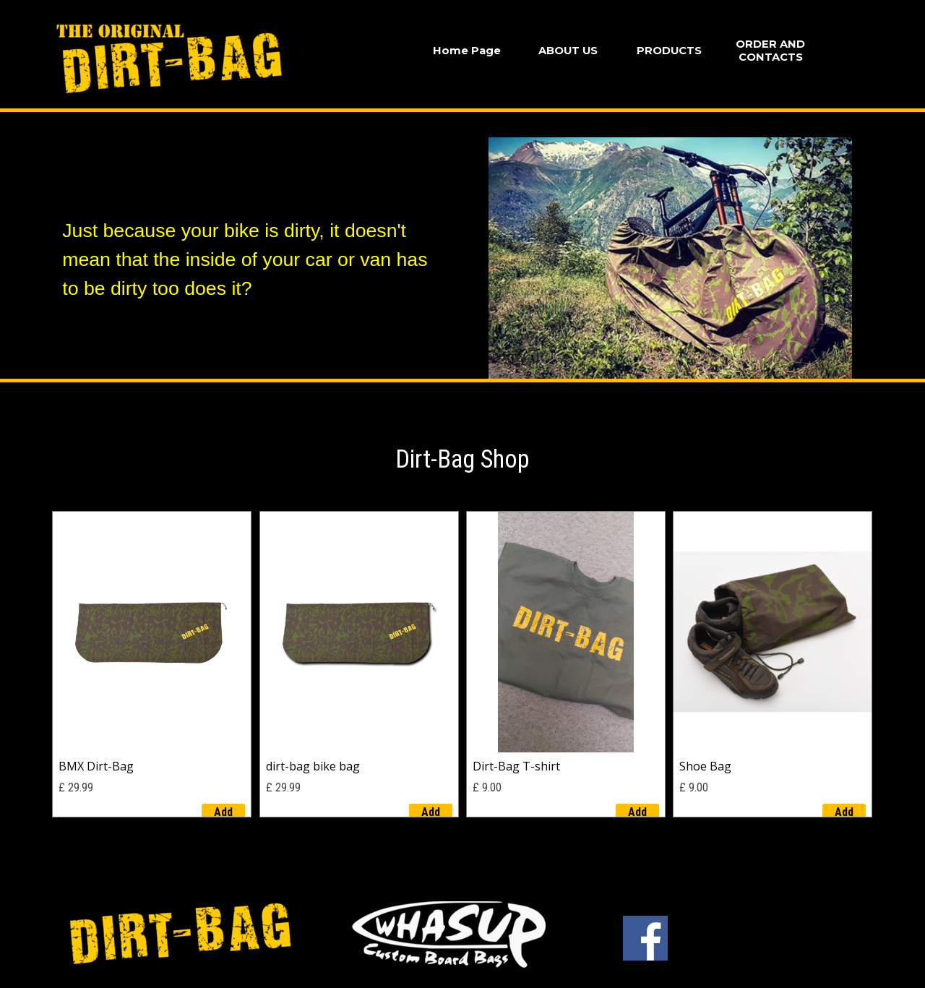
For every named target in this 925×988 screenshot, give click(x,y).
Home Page (467, 50)
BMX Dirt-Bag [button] (96, 766)
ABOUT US (568, 50)
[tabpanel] (255, 245)
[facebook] (645, 938)
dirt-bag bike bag (313, 766)
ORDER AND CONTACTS (770, 51)
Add (223, 812)
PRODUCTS (669, 50)
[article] (151, 664)
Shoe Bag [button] (705, 766)
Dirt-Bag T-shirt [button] (516, 766)
